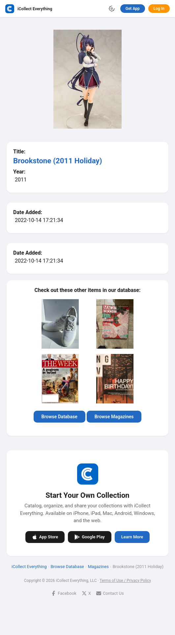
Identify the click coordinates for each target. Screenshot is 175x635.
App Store (45, 536)
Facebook (63, 592)
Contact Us (110, 592)
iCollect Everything (29, 566)
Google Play (89, 536)
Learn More (132, 536)
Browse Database (59, 416)
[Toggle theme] (111, 8)
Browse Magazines (114, 416)
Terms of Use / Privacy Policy (125, 580)
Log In (159, 8)
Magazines (98, 566)
